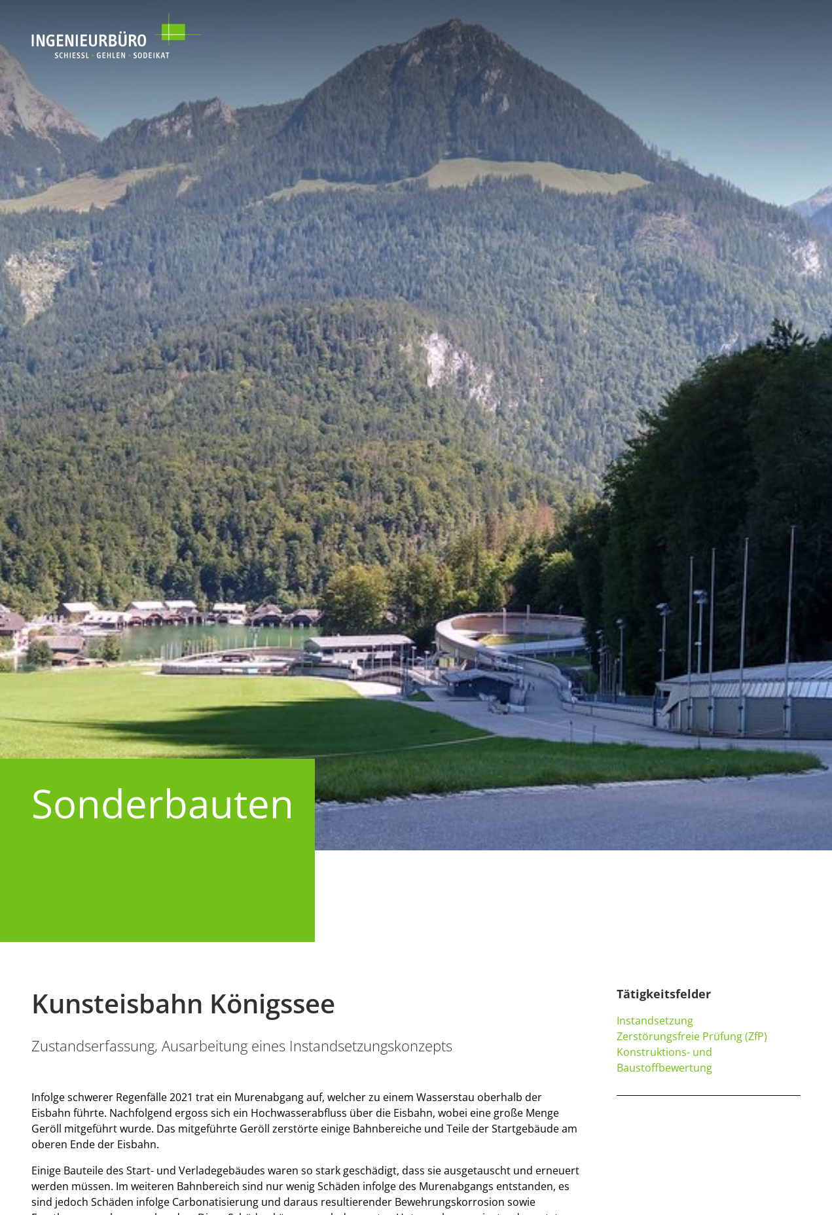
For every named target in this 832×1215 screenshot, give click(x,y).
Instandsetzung (655, 1020)
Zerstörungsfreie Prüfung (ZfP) (692, 1036)
